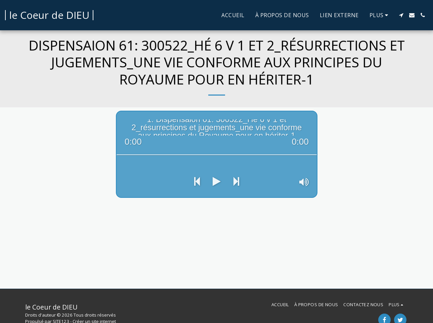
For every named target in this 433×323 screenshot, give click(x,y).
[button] (401, 15)
